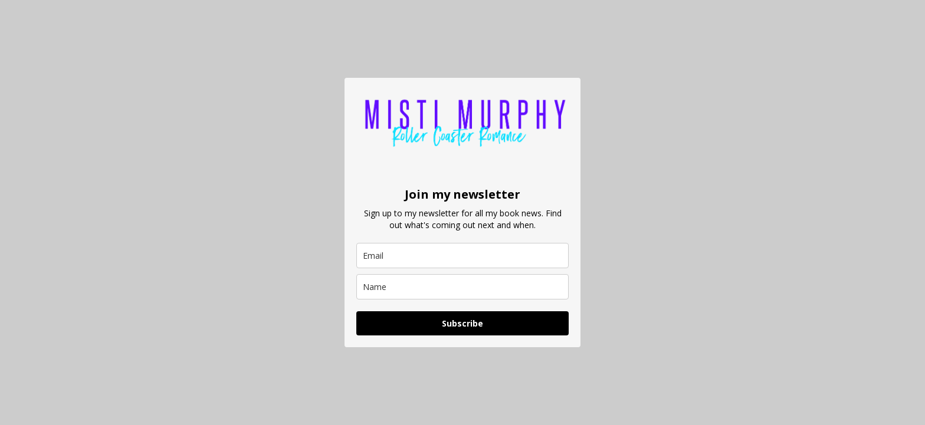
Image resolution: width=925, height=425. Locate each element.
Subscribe (462, 323)
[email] (462, 255)
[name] (462, 286)
